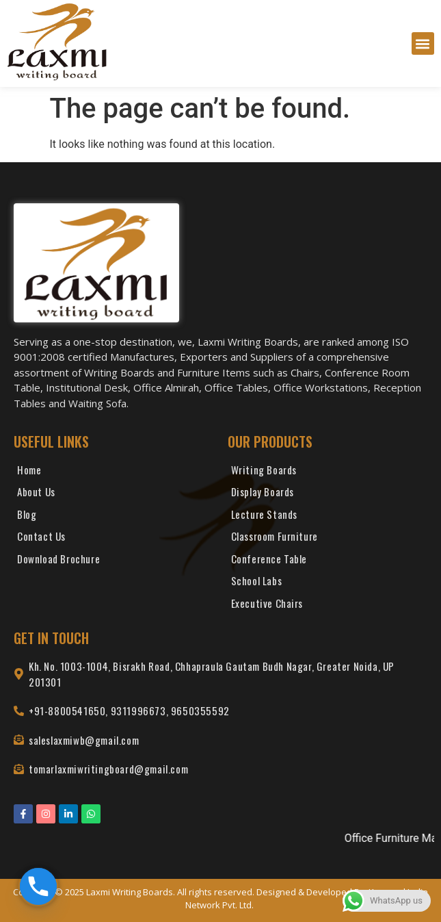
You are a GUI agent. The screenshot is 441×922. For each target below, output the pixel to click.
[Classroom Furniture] (328, 539)
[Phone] (38, 886)
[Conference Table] (328, 562)
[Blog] (114, 518)
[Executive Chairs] (328, 607)
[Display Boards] (328, 495)
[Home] (114, 473)
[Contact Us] (114, 539)
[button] (423, 43)
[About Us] (114, 495)
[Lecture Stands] (328, 518)
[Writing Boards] (328, 473)
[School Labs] (328, 584)
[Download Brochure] (114, 562)
